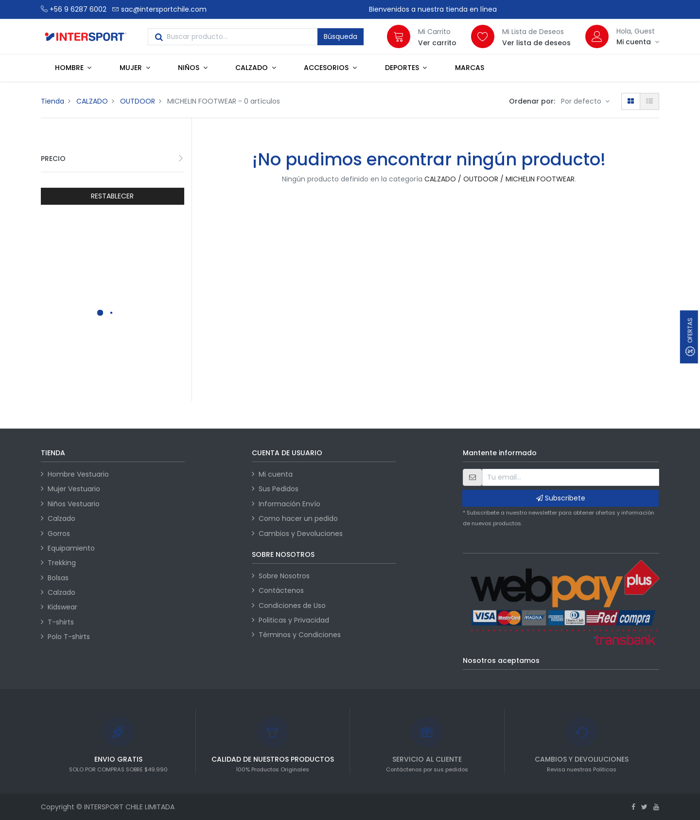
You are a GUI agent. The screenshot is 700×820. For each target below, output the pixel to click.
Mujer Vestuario (74, 489)
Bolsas (58, 578)
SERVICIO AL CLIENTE (427, 759)
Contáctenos (281, 590)
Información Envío (289, 504)
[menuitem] (469, 67)
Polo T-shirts (69, 637)
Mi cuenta (276, 474)
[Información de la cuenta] (637, 41)
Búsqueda (340, 36)
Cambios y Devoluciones (301, 533)
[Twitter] (644, 807)
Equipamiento (71, 548)
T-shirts (61, 622)
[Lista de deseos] (482, 36)
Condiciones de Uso (292, 605)
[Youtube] (656, 807)
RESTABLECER (112, 196)
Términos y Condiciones (300, 635)
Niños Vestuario (74, 504)
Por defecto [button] (582, 101)
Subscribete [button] (560, 498)
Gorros (59, 533)
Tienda (52, 101)
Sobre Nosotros (284, 576)
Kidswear (62, 607)
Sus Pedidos (278, 489)
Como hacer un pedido (298, 518)
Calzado (61, 518)
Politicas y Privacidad (294, 620)
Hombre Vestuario (78, 474)
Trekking (62, 563)
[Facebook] (633, 807)
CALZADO (92, 101)
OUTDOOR (137, 101)
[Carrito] (398, 36)
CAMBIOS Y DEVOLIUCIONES (582, 759)
